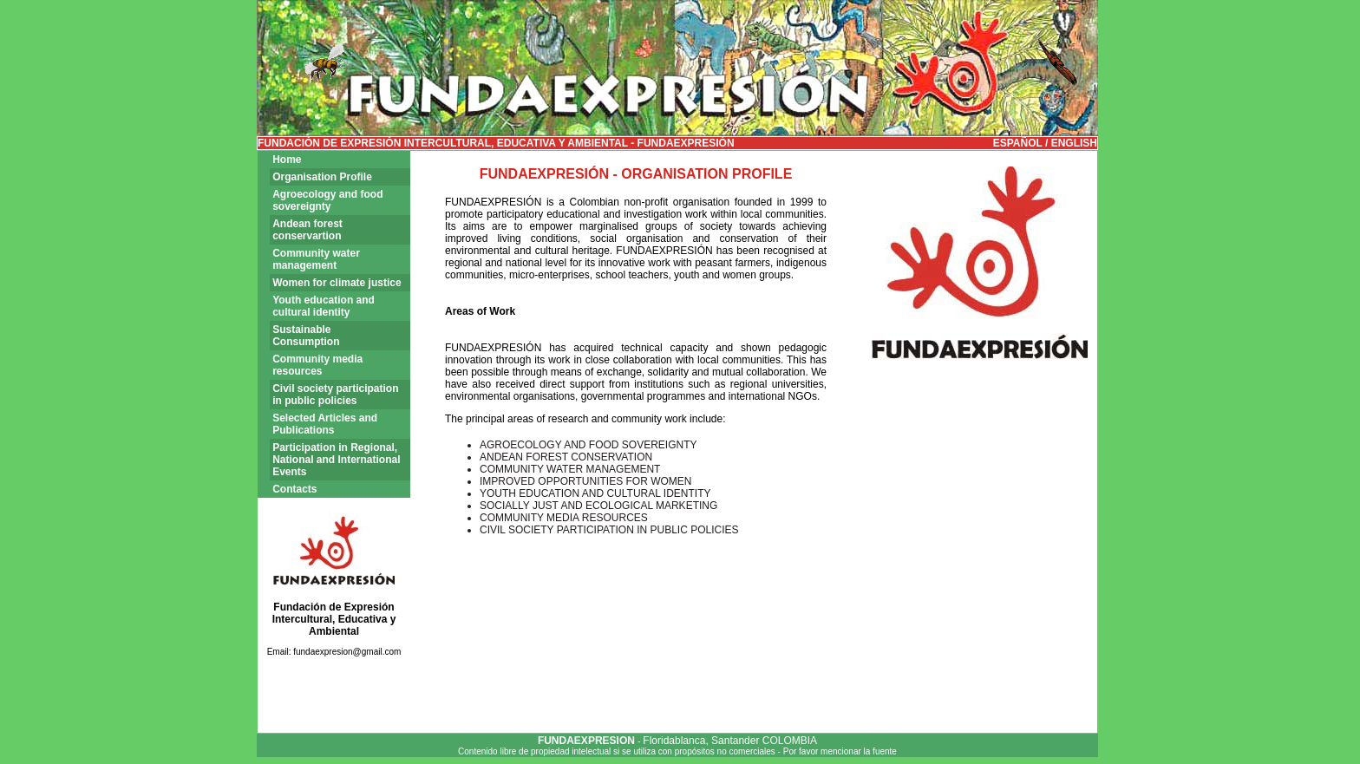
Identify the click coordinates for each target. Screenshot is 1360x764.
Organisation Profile (322, 177)
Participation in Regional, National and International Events (336, 459)
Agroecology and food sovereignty (327, 200)
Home (286, 159)
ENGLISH (1072, 143)
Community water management (316, 259)
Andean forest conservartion (307, 230)
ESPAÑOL (1018, 143)
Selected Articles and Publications (324, 424)
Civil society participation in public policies (335, 394)
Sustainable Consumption (305, 335)
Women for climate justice (336, 283)
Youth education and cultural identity (323, 306)
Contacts (294, 489)
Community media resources (317, 365)
